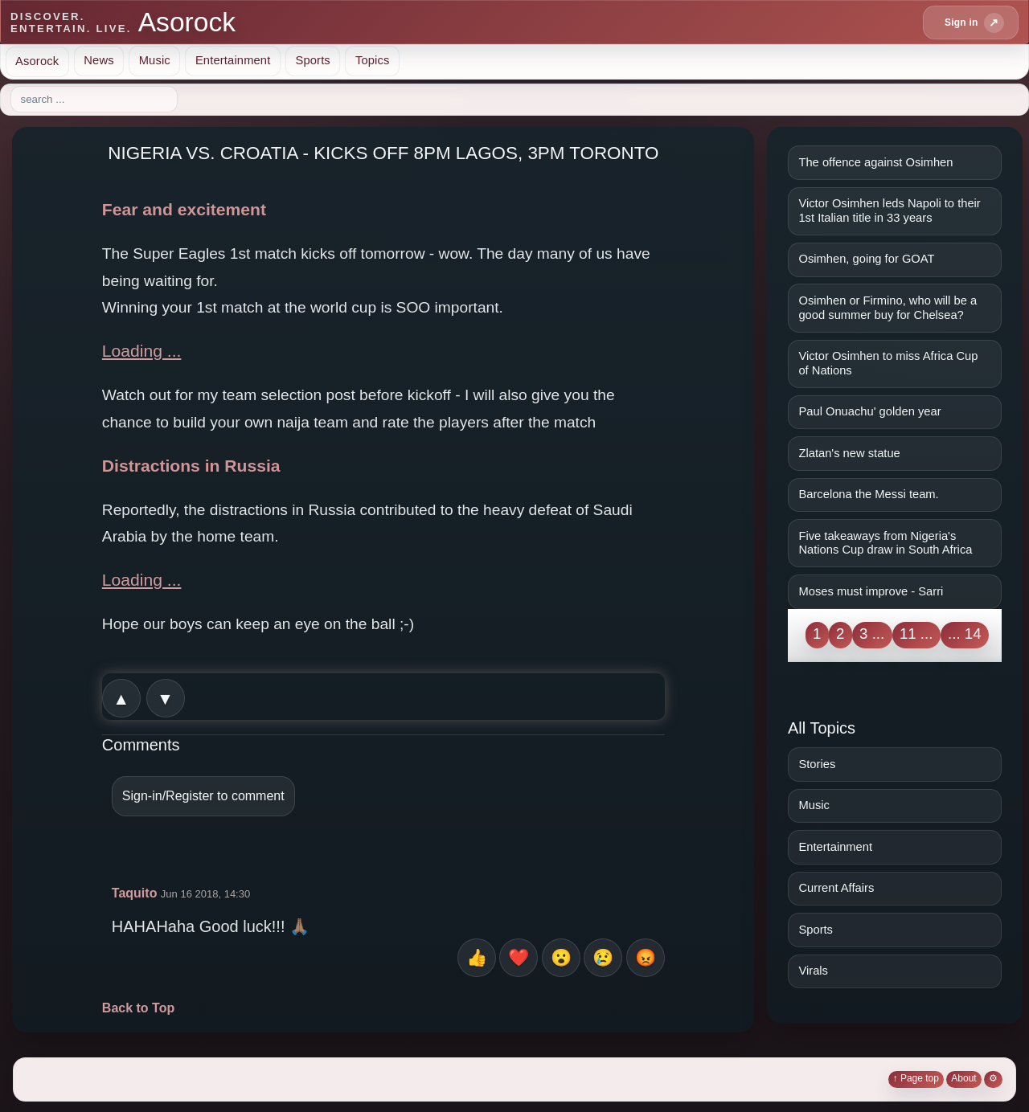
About (963, 1078)
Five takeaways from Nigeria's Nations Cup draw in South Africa (885, 543)
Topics (372, 60)
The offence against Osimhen (875, 162)
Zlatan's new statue (849, 453)
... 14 (965, 633)
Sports (312, 60)
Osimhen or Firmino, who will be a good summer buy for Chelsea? (887, 307)
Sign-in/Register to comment (203, 796)
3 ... (871, 633)
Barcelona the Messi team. (868, 494)
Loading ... (142, 350)
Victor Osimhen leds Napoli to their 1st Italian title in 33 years (889, 210)
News (98, 60)
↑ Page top (916, 1078)
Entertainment (233, 60)
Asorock (37, 60)
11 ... (916, 633)
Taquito (135, 893)
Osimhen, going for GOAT (866, 258)
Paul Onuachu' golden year (869, 411)
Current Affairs (836, 887)
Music (154, 60)
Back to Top (138, 1008)
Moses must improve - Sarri (870, 591)
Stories (816, 764)
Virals (813, 970)
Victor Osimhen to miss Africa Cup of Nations (888, 363)
